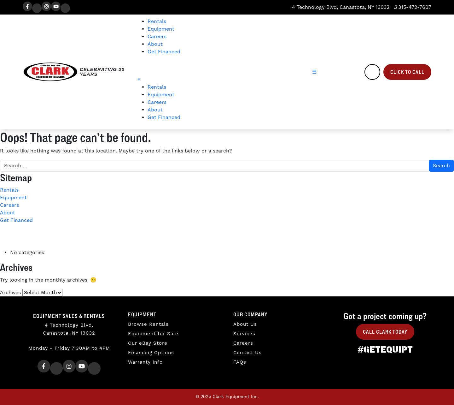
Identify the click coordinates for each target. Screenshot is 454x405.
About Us (245, 324)
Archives (10, 292)
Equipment (161, 29)
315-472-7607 (412, 7)
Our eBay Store (147, 343)
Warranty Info (145, 362)
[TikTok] (65, 8)
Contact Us (247, 353)
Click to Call (407, 72)
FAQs (239, 362)
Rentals (157, 21)
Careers (157, 36)
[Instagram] (46, 6)
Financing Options (151, 353)
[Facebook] (27, 6)
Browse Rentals (148, 324)
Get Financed (164, 52)
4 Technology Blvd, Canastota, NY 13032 (339, 7)
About (155, 44)
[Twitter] (37, 8)
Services (244, 334)
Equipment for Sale (153, 334)
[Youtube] (56, 6)
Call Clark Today (385, 332)
